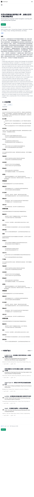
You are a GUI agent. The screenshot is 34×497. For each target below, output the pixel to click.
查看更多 (30, 350)
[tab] (5, 105)
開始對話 (3, 24)
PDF (2, 426)
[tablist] (7, 105)
